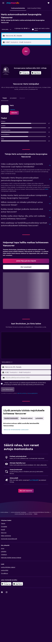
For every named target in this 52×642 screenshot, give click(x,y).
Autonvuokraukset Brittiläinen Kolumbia (38, 512)
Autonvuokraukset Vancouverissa (23, 514)
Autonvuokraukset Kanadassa (18, 512)
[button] (3, 3)
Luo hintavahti (34, 480)
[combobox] (6, 29)
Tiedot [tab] (5, 98)
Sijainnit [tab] (22, 98)
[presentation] (36, 73)
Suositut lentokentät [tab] (11, 418)
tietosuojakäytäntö (33, 393)
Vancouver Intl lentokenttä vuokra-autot (16, 429)
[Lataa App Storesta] (36, 73)
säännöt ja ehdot (21, 393)
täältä (46, 189)
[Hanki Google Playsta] (24, 73)
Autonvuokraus (4, 512)
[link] (14, 113)
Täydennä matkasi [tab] (26, 418)
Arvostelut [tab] (13, 98)
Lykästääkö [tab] (39, 418)
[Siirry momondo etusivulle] (13, 3)
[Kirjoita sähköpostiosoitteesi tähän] (28, 377)
